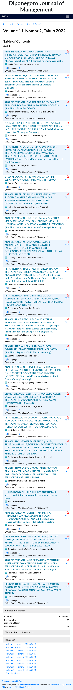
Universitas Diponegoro (29, 684)
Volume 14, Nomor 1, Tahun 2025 (20, 653)
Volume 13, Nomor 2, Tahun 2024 (20, 670)
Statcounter (7, 681)
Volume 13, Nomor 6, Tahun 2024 (20, 657)
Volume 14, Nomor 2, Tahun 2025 (20, 650)
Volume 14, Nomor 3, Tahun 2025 (20, 647)
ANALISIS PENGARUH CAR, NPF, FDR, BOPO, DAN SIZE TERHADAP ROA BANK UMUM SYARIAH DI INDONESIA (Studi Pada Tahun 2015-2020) (32, 105)
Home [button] (5, 24)
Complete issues (13, 673)
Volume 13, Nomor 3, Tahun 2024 (20, 666)
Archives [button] (13, 24)
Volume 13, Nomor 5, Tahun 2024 (20, 660)
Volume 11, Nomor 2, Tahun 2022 (31, 24)
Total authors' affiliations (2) (19, 632)
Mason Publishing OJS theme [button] (20, 687)
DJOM (5, 16)
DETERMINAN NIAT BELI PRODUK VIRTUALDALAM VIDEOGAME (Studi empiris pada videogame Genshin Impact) (31, 495)
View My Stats (17, 681)
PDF (67, 52)
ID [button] (19, 68)
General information (15, 610)
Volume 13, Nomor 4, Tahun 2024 (20, 663)
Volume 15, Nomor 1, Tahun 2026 (20, 644)
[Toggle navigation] (67, 16)
